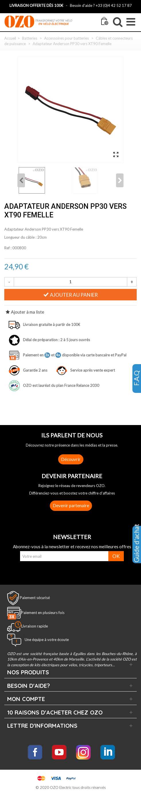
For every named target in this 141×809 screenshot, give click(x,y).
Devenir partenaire (71, 505)
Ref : (7, 248)
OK (116, 556)
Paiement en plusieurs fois (42, 612)
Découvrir (71, 459)
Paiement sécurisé (35, 597)
